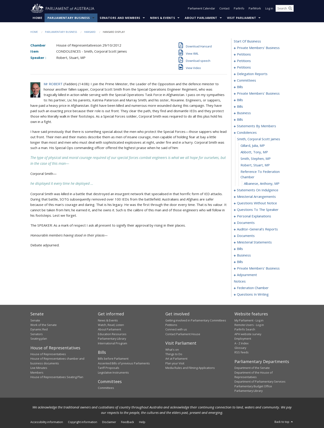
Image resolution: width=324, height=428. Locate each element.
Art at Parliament (176, 359)
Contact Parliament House (182, 334)
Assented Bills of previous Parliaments (124, 363)
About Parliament (201, 18)
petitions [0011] (244, 61)
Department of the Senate (252, 368)
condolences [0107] (247, 132)
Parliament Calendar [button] (201, 9)
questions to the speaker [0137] (258, 209)
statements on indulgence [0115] (257, 190)
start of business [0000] (247, 41)
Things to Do (173, 354)
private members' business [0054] (258, 93)
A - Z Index (241, 343)
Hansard (90, 31)
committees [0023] (246, 80)
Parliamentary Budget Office (253, 386)
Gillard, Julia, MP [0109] (253, 145)
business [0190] (244, 255)
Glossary (240, 348)
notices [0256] (240, 281)
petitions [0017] (244, 67)
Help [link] (142, 422)
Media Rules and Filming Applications (190, 368)
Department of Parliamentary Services (260, 382)
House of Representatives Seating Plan (56, 377)
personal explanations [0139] (254, 216)
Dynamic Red (39, 330)
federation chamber (253, 288)
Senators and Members (120, 18)
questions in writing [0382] (253, 294)
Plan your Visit (174, 363)
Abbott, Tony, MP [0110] (254, 152)
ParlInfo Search (244, 330)
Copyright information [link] (82, 422)
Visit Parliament (241, 18)
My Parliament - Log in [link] (248, 320)
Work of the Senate (43, 325)
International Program (112, 343)
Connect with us (176, 330)
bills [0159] (240, 249)
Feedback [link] (127, 422)
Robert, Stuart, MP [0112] (255, 165)
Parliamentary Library (112, 339)
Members (36, 372)
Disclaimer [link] (109, 422)
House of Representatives (48, 354)
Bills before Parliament (113, 359)
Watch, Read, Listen (111, 325)
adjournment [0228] (247, 275)
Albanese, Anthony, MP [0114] (261, 183)
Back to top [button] (284, 422)
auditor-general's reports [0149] (257, 229)
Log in (269, 9)
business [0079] (244, 113)
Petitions (171, 325)
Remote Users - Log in (249, 325)
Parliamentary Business (68, 18)
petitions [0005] (244, 54)
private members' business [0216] (258, 268)
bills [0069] (240, 106)
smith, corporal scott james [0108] (258, 139)
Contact (224, 9)
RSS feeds (241, 352)
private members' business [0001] (258, 48)
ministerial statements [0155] (254, 242)
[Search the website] (285, 8)
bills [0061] (240, 100)
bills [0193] (240, 262)
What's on (172, 350)
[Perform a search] (290, 8)
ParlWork (255, 9)
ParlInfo (239, 9)
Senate (35, 320)
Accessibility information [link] (46, 422)
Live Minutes (38, 368)
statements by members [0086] (256, 126)
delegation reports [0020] (252, 74)
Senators (36, 334)
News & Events (162, 18)
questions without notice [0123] (257, 203)
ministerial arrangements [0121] (256, 196)
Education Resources (112, 334)
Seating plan (38, 339)
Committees (106, 388)
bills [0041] (240, 87)
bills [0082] (240, 119)
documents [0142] (246, 223)
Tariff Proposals (108, 368)
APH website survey (247, 334)
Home (37, 18)
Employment (242, 339)
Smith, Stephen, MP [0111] (256, 158)
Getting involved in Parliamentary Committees (195, 320)
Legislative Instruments (113, 372)
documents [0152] (246, 236)
